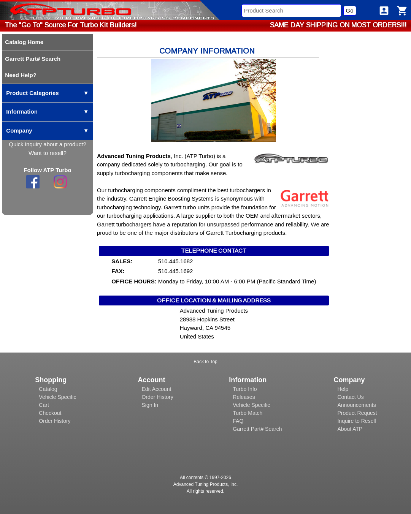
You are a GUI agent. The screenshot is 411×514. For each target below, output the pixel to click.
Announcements (356, 405)
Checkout (50, 413)
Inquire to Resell (356, 421)
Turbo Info (245, 389)
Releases (244, 397)
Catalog (48, 389)
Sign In (150, 405)
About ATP (349, 429)
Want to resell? (48, 153)
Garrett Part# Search (257, 429)
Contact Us (350, 397)
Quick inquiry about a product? (47, 144)
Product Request (357, 413)
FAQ (238, 421)
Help (342, 389)
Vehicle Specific (57, 397)
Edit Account (156, 389)
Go (350, 10)
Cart (44, 405)
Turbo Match (247, 413)
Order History (54, 421)
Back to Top (205, 361)
